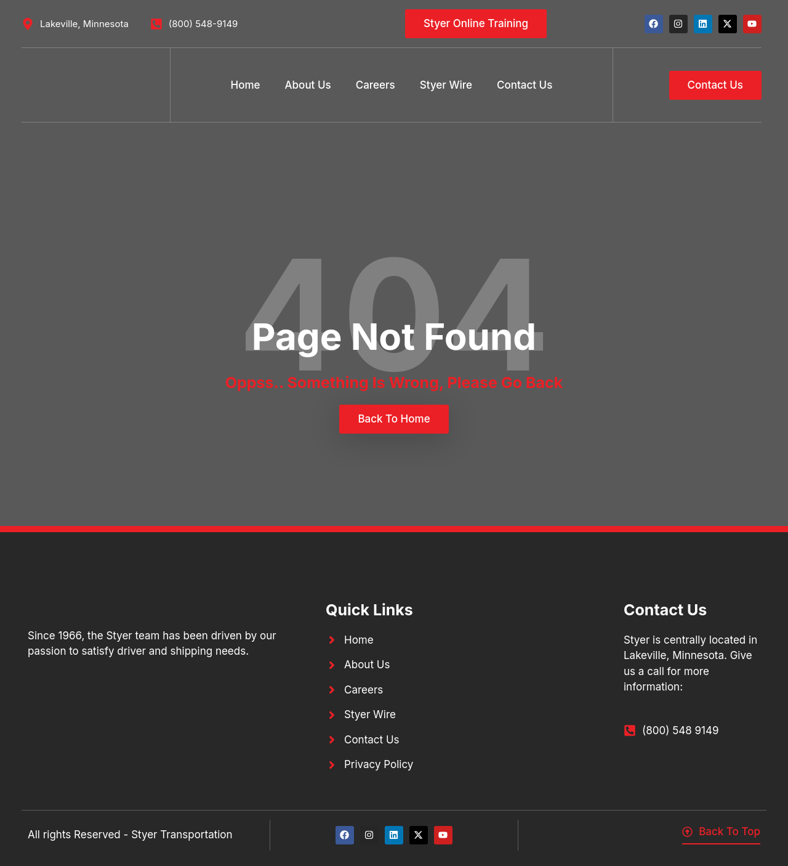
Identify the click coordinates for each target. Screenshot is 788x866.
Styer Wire (446, 85)
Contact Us (524, 85)
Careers (375, 85)
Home (245, 85)
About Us (308, 85)
